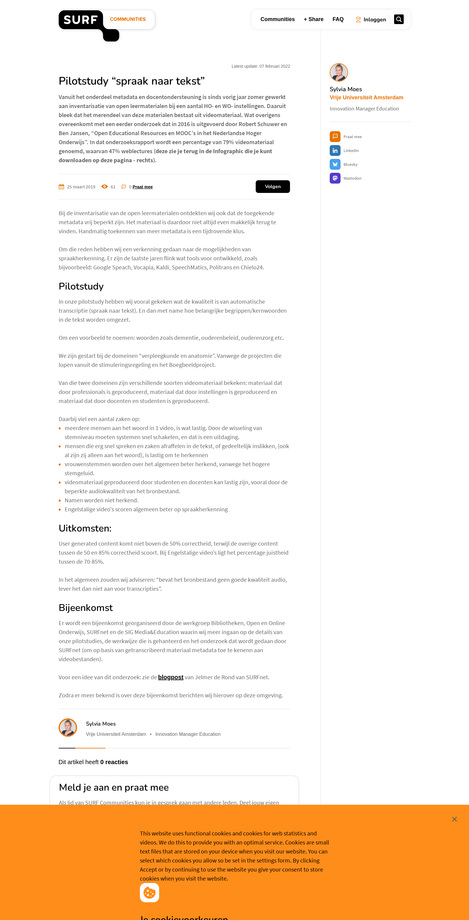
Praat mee (143, 186)
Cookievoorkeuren (237, 906)
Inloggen (78, 828)
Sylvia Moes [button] (101, 723)
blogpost (171, 677)
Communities (278, 19)
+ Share (314, 19)
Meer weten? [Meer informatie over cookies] (280, 905)
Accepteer (191, 906)
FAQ (338, 19)
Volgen (273, 186)
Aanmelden (116, 829)
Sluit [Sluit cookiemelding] (411, 866)
